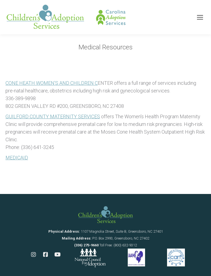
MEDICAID (16, 157)
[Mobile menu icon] (200, 17)
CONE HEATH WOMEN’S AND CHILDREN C (51, 83)
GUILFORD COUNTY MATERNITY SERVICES (52, 116)
